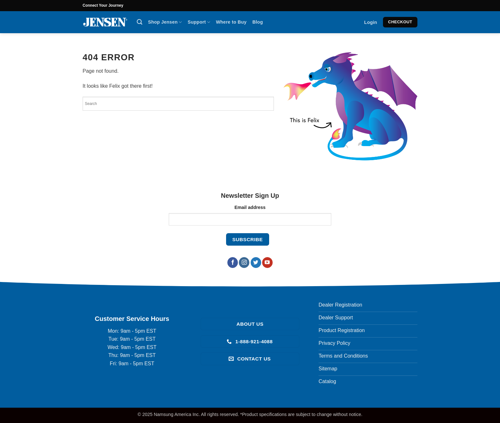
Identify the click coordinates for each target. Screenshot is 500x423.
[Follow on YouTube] (267, 262)
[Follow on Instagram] (244, 262)
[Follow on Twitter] (256, 262)
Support (199, 22)
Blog (257, 22)
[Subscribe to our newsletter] (247, 239)
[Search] (139, 22)
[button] (370, 22)
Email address (250, 207)
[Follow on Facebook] (232, 262)
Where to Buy (231, 22)
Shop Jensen (165, 22)
